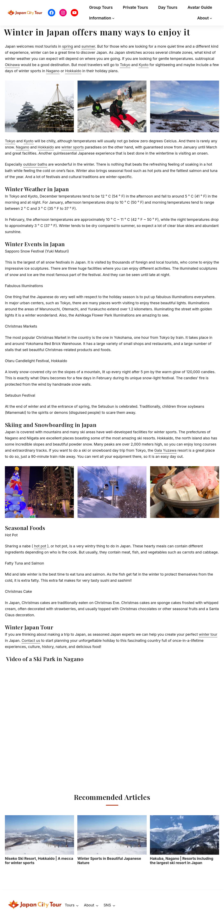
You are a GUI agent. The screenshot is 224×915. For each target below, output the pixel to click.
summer (88, 46)
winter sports (72, 147)
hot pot (40, 546)
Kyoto (144, 65)
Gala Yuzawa (165, 450)
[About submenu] (211, 18)
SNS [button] (107, 905)
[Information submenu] (113, 18)
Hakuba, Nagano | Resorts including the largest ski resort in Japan (184, 840)
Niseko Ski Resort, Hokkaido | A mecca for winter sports (39, 840)
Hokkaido (73, 71)
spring (67, 46)
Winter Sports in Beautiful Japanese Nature (111, 840)
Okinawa (12, 65)
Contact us (30, 640)
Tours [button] (69, 905)
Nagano (53, 71)
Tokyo (125, 65)
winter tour (208, 634)
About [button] (89, 905)
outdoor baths (35, 164)
